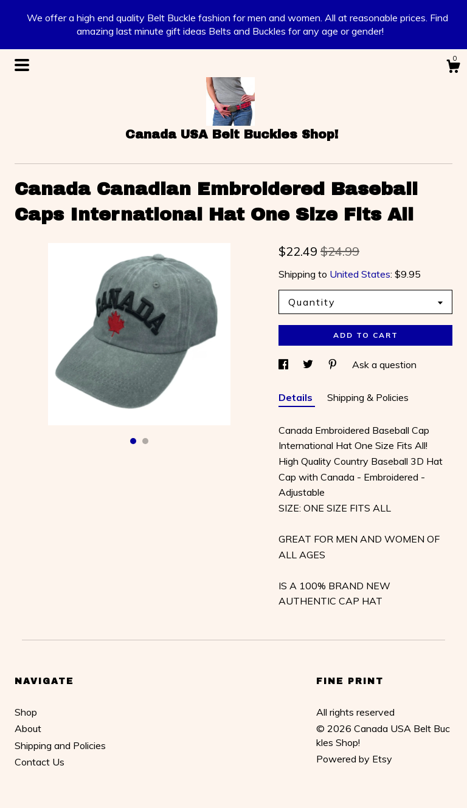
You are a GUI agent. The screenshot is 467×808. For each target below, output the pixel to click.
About (28, 728)
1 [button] (133, 441)
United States (360, 274)
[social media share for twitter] (309, 364)
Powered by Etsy (354, 759)
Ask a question (384, 364)
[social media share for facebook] (284, 364)
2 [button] (145, 441)
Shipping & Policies (368, 397)
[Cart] (453, 68)
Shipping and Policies (60, 745)
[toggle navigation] (22, 65)
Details (296, 397)
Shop (26, 712)
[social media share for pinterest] (334, 364)
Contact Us (39, 762)
